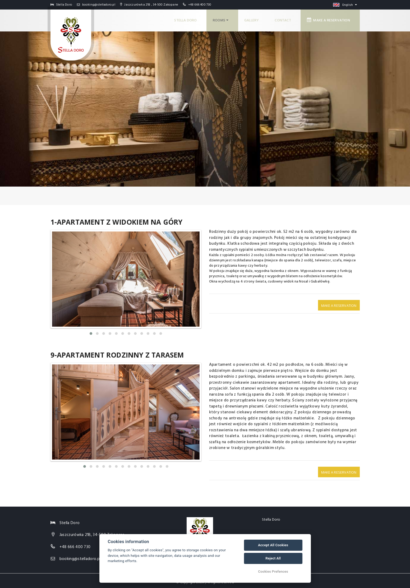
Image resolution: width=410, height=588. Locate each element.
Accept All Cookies (273, 545)
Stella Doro (188, 18)
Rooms (223, 18)
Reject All (273, 558)
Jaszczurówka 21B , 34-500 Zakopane (149, 4)
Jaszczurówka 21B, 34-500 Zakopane (92, 531)
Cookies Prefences (273, 571)
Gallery (254, 18)
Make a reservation (330, 18)
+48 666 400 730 (199, 4)
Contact (285, 18)
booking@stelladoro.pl (96, 4)
